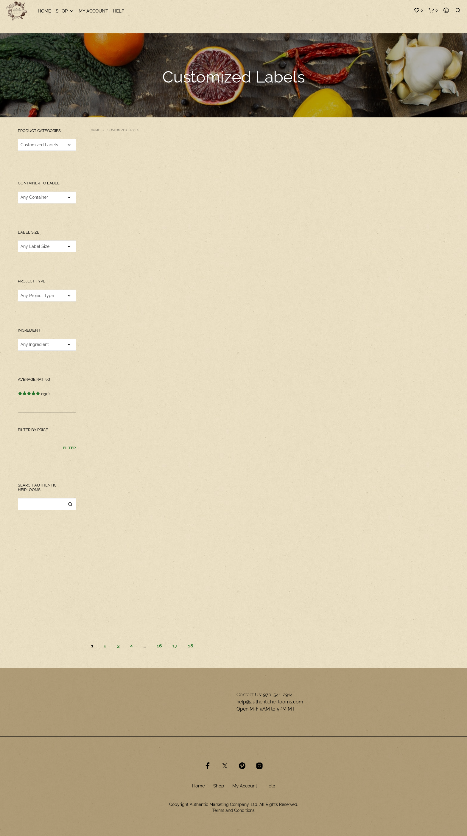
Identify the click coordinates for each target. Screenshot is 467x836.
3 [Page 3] (118, 646)
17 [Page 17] (175, 646)
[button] (418, 10)
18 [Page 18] (190, 646)
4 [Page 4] (131, 646)
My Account (93, 11)
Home (44, 11)
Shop (65, 11)
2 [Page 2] (105, 646)
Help (118, 11)
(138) (33, 394)
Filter (69, 448)
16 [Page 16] (159, 646)
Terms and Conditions (233, 810)
